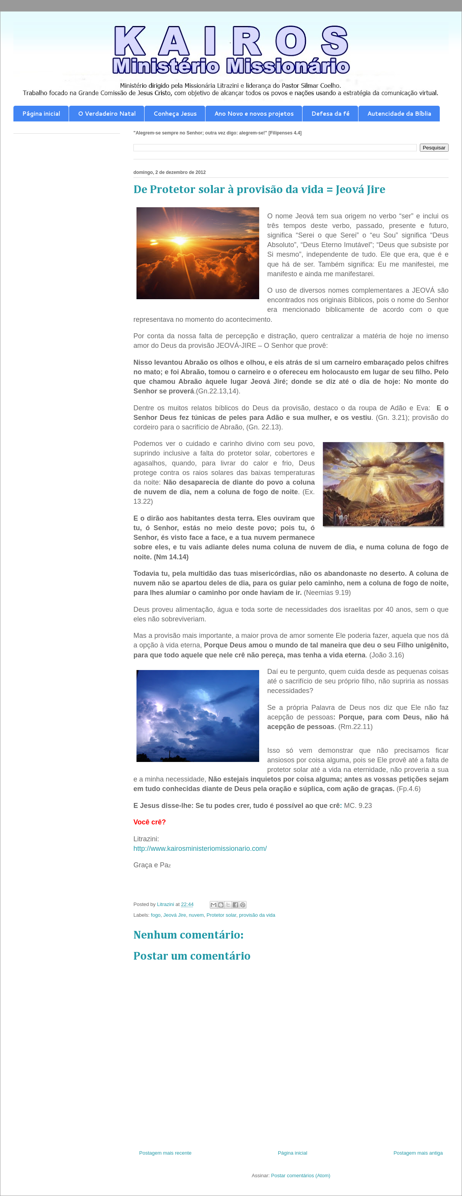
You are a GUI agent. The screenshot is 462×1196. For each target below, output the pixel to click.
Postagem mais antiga (418, 1153)
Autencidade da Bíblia (399, 114)
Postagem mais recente (165, 1153)
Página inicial (41, 114)
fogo (156, 915)
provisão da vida (257, 915)
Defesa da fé (330, 114)
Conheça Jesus (175, 114)
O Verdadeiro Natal (107, 114)
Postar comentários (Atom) (300, 1175)
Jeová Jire (174, 915)
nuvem (196, 915)
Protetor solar (221, 915)
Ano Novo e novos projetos (254, 114)
